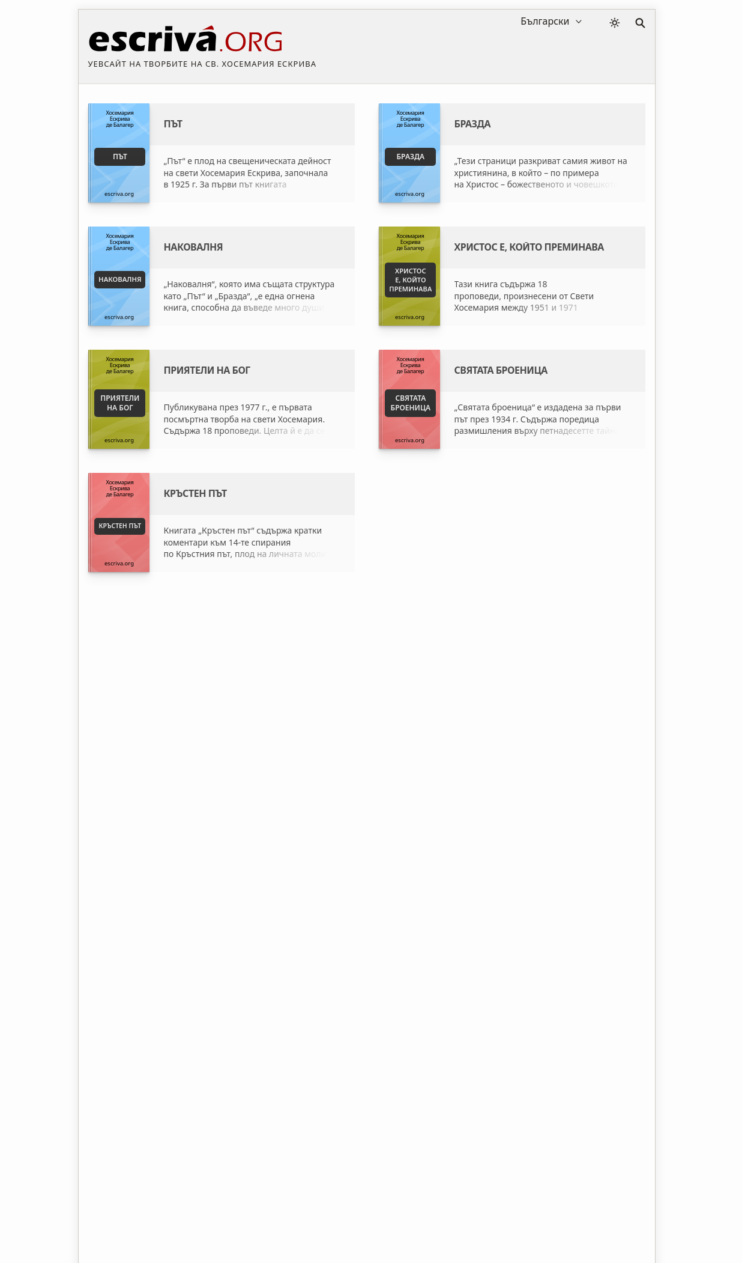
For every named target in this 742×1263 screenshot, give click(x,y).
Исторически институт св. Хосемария (488, 749)
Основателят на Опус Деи (465, 791)
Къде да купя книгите (261, 770)
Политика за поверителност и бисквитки (328, 1217)
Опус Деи (432, 770)
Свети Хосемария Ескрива (270, 791)
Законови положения (187, 1217)
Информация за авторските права (494, 1217)
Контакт (595, 1217)
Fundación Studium (255, 749)
